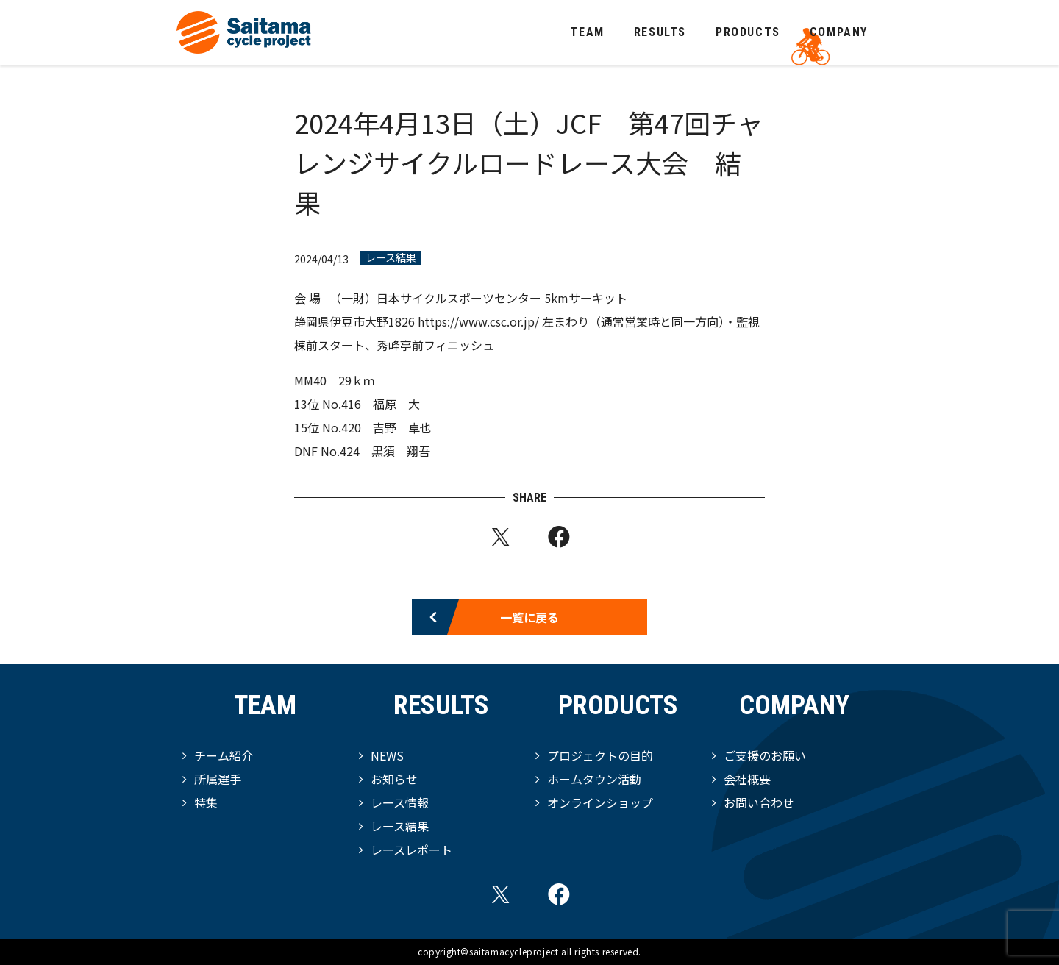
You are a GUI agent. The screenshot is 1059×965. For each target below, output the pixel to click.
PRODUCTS (748, 32)
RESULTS (660, 32)
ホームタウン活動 (594, 779)
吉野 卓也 (402, 427)
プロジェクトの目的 (600, 755)
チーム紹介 (223, 755)
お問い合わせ (759, 802)
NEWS (387, 755)
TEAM (587, 32)
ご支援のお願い (765, 755)
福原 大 (396, 404)
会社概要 (747, 779)
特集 (206, 802)
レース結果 (391, 258)
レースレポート (411, 849)
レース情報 (400, 802)
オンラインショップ (600, 802)
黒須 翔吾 (400, 451)
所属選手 (217, 779)
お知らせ (394, 779)
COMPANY (839, 32)
